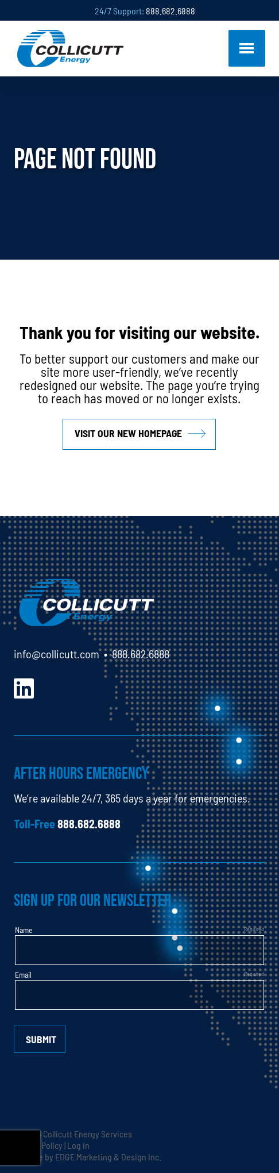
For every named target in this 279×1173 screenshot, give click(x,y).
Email (23, 974)
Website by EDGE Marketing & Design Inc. (87, 1156)
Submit (41, 1038)
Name (24, 929)
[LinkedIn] (24, 686)
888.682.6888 (170, 10)
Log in (78, 1145)
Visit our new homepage (128, 432)
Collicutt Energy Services (87, 1133)
